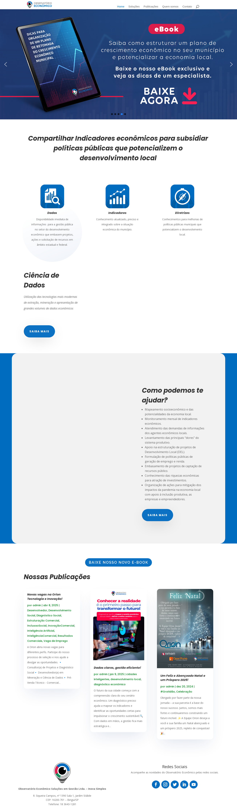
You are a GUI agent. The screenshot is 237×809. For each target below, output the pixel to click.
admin (37, 605)
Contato (187, 6)
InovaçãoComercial (61, 625)
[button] (6, 64)
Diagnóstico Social (48, 615)
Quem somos (170, 6)
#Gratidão (167, 691)
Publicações (151, 6)
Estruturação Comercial (43, 620)
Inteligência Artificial (40, 631)
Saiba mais (39, 331)
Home (120, 6)
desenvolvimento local (126, 679)
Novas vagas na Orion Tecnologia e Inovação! (44, 596)
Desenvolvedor (37, 610)
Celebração (184, 691)
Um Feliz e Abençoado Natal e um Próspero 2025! (182, 678)
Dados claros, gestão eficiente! (117, 668)
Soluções (134, 6)
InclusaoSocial (37, 625)
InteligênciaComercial (41, 636)
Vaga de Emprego (56, 641)
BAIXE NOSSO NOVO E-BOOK (118, 562)
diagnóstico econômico (110, 684)
